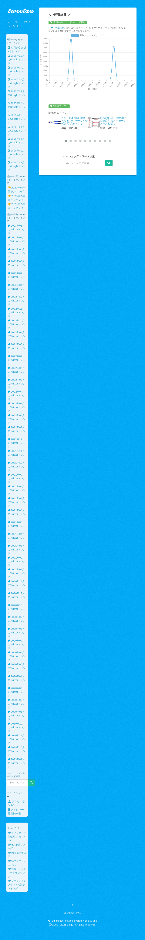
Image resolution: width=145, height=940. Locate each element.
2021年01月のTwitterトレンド (16, 573)
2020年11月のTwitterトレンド (16, 597)
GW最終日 (57, 27)
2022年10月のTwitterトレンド (16, 324)
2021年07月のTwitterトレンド (16, 502)
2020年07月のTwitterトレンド (16, 644)
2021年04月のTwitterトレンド (16, 537)
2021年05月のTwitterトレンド (16, 526)
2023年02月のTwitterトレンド (16, 277)
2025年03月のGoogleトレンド (17, 142)
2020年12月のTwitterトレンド (16, 585)
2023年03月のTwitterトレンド (16, 265)
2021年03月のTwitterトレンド (16, 549)
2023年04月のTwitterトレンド (16, 253)
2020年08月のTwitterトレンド (16, 632)
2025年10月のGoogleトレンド (17, 59)
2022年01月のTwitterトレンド (16, 431)
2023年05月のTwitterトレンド (16, 241)
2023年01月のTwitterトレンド (16, 288)
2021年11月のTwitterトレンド (16, 454)
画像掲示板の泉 (17, 854)
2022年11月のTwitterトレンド (16, 312)
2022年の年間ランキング (16, 189)
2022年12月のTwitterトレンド (16, 300)
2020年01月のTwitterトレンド (16, 715)
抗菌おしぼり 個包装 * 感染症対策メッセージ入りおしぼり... (113, 120)
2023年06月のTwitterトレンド (16, 229)
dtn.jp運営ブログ (16, 846)
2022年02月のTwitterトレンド (16, 419)
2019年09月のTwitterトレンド (16, 763)
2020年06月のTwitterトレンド (16, 656)
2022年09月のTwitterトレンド (16, 336)
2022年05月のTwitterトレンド (16, 383)
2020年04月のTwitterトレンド (16, 680)
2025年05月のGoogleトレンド (17, 118)
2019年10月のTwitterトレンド (16, 751)
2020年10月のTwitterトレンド (16, 609)
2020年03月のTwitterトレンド (16, 692)
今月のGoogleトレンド (17, 49)
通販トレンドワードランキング (17, 872)
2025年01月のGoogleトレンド (17, 166)
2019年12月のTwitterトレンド (16, 727)
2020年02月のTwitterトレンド (16, 703)
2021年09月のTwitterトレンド (16, 478)
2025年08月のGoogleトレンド (17, 83)
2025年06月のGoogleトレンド (17, 107)
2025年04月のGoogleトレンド (17, 130)
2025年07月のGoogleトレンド (17, 95)
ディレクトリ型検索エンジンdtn (17, 836)
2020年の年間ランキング (16, 206)
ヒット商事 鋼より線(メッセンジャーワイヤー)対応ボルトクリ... (74, 120)
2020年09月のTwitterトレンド (16, 620)
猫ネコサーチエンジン (17, 862)
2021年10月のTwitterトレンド (16, 466)
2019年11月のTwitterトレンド (16, 739)
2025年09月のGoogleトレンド (17, 71)
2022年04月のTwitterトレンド (16, 395)
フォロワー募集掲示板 (16, 811)
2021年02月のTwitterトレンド (16, 561)
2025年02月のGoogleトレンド (17, 154)
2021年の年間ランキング (16, 198)
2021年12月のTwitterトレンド (16, 443)
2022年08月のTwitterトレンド (16, 348)
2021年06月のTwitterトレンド (16, 514)
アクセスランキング (16, 803)
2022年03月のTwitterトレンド (16, 407)
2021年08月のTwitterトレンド (16, 490)
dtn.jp (70, 924)
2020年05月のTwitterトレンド (16, 668)
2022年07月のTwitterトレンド (16, 360)
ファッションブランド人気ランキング (17, 884)
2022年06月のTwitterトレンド (16, 371)
